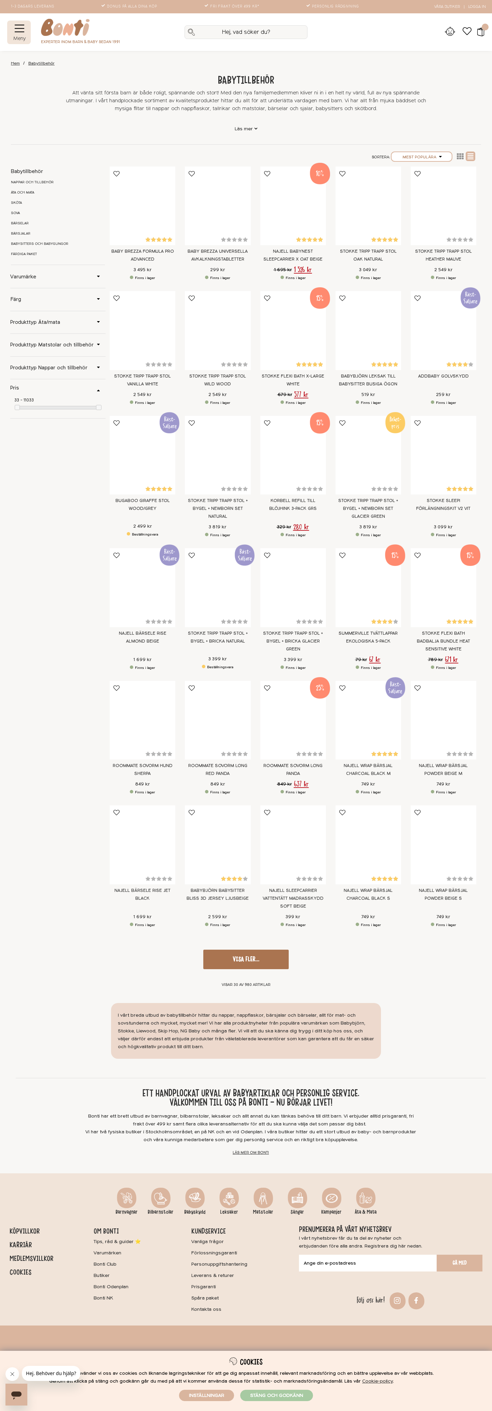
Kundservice (208, 1231)
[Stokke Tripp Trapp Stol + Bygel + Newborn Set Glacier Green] (368, 455)
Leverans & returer (212, 1275)
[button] (478, 32)
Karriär (21, 1245)
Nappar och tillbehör (32, 182)
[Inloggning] (449, 32)
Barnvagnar (126, 1212)
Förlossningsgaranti (214, 1253)
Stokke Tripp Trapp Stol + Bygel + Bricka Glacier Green (293, 641)
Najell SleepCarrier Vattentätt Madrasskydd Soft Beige (293, 898)
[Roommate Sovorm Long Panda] (293, 720)
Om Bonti (106, 1231)
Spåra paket (205, 1298)
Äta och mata (22, 192)
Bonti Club (105, 1264)
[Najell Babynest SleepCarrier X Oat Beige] (293, 206)
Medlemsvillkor (31, 1258)
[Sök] (246, 32)
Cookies (20, 1272)
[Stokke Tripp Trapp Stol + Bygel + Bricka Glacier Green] (293, 587)
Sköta (16, 203)
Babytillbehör (41, 63)
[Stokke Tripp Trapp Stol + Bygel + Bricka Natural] (217, 587)
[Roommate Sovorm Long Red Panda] (217, 720)
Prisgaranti (203, 1287)
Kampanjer (331, 1212)
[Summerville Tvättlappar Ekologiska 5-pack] (368, 587)
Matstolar (263, 1212)
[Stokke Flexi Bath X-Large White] (293, 330)
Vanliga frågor (207, 1241)
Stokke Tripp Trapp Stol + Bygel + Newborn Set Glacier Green (368, 508)
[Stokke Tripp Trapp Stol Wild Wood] (217, 330)
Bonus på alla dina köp (129, 6)
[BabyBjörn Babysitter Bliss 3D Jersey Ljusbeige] (217, 844)
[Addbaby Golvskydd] (443, 330)
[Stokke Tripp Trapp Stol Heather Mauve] (443, 206)
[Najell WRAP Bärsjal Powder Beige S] (443, 844)
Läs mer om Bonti (251, 1152)
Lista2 (460, 156)
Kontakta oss (206, 1309)
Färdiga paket (24, 254)
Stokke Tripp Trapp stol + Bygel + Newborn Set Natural (218, 508)
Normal (470, 156)
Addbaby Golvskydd (443, 376)
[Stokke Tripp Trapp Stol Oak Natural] (368, 206)
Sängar (297, 1212)
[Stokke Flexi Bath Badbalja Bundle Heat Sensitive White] (443, 587)
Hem (15, 63)
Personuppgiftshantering (219, 1264)
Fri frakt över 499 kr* (232, 6)
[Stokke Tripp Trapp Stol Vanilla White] (142, 330)
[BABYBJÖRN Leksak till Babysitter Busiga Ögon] (368, 330)
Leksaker (229, 1212)
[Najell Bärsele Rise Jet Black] (142, 844)
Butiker (102, 1275)
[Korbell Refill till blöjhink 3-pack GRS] (293, 455)
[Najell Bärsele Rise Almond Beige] (142, 587)
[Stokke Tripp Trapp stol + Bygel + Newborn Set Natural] (217, 455)
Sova (15, 213)
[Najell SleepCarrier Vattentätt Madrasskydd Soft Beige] (293, 844)
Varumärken (107, 1253)
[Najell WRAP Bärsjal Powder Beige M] (443, 720)
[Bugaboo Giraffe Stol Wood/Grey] (142, 455)
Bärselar (20, 223)
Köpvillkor (25, 1231)
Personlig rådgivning (333, 6)
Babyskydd (194, 1212)
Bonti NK (103, 1298)
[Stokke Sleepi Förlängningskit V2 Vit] (443, 455)
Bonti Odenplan (111, 1287)
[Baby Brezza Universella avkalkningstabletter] (217, 206)
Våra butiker (447, 6)
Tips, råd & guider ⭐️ (117, 1241)
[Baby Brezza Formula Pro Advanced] (142, 206)
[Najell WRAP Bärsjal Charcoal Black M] (368, 720)
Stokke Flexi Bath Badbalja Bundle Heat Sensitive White (443, 641)
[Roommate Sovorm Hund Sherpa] (142, 720)
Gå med (459, 1263)
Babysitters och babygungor (39, 244)
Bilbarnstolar (161, 1212)
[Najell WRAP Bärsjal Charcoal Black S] (368, 844)
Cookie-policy (377, 1381)
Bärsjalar (20, 234)
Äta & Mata (366, 1212)
